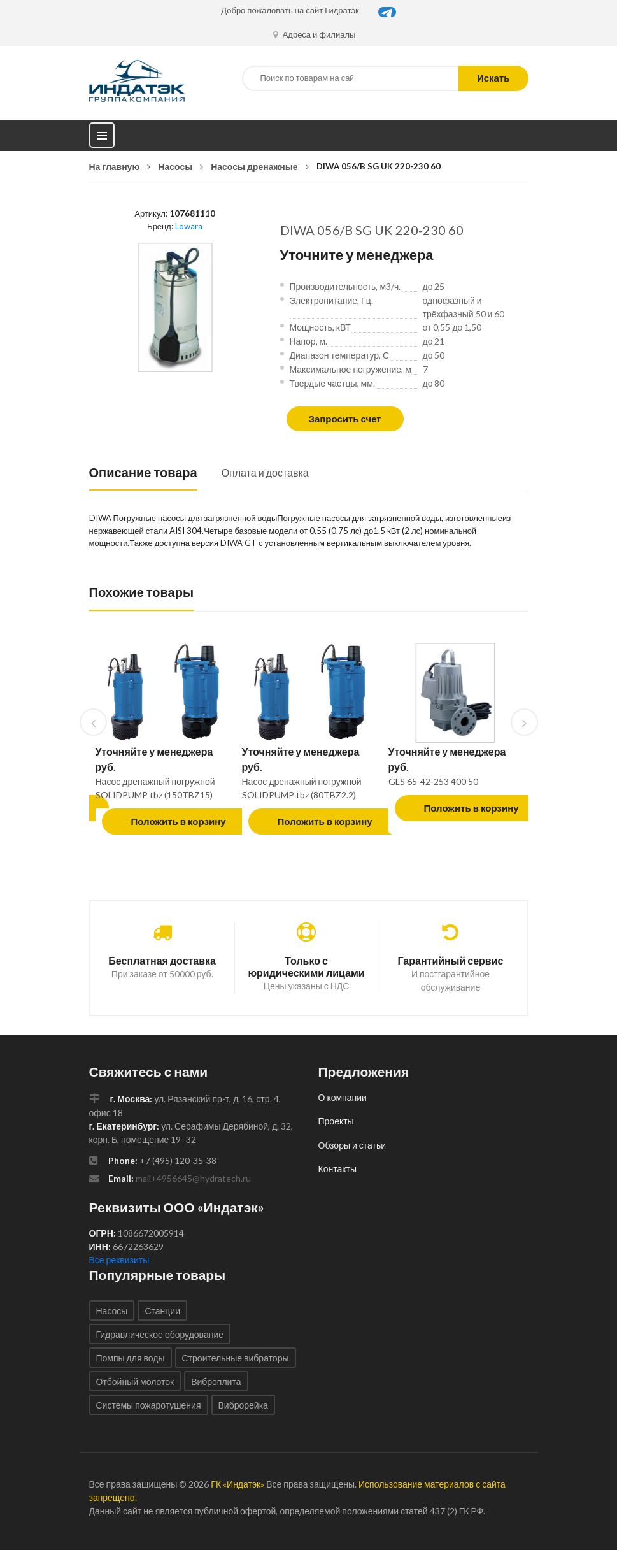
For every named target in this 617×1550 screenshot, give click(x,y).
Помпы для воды (130, 1358)
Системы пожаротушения (148, 1405)
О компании (342, 1097)
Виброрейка (243, 1405)
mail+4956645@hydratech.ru (193, 1178)
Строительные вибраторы (235, 1358)
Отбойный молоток (135, 1381)
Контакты (337, 1168)
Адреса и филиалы (314, 34)
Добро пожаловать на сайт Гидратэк (290, 10)
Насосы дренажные (254, 166)
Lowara (188, 226)
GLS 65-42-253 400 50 (433, 781)
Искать (493, 77)
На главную (114, 166)
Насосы (175, 166)
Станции (162, 1310)
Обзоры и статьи (352, 1145)
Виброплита (216, 1381)
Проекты (336, 1121)
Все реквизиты (119, 1259)
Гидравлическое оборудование (160, 1334)
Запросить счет (345, 418)
